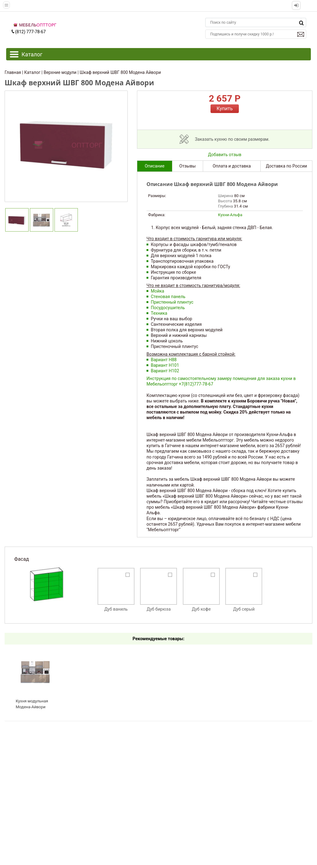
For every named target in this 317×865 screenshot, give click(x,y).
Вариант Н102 (165, 370)
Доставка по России (286, 166)
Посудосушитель (168, 307)
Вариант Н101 (165, 365)
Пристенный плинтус (172, 302)
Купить (225, 108)
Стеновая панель (168, 296)
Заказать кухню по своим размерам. (232, 139)
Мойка (157, 291)
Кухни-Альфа (230, 214)
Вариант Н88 (164, 359)
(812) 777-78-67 (28, 31)
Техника (159, 313)
